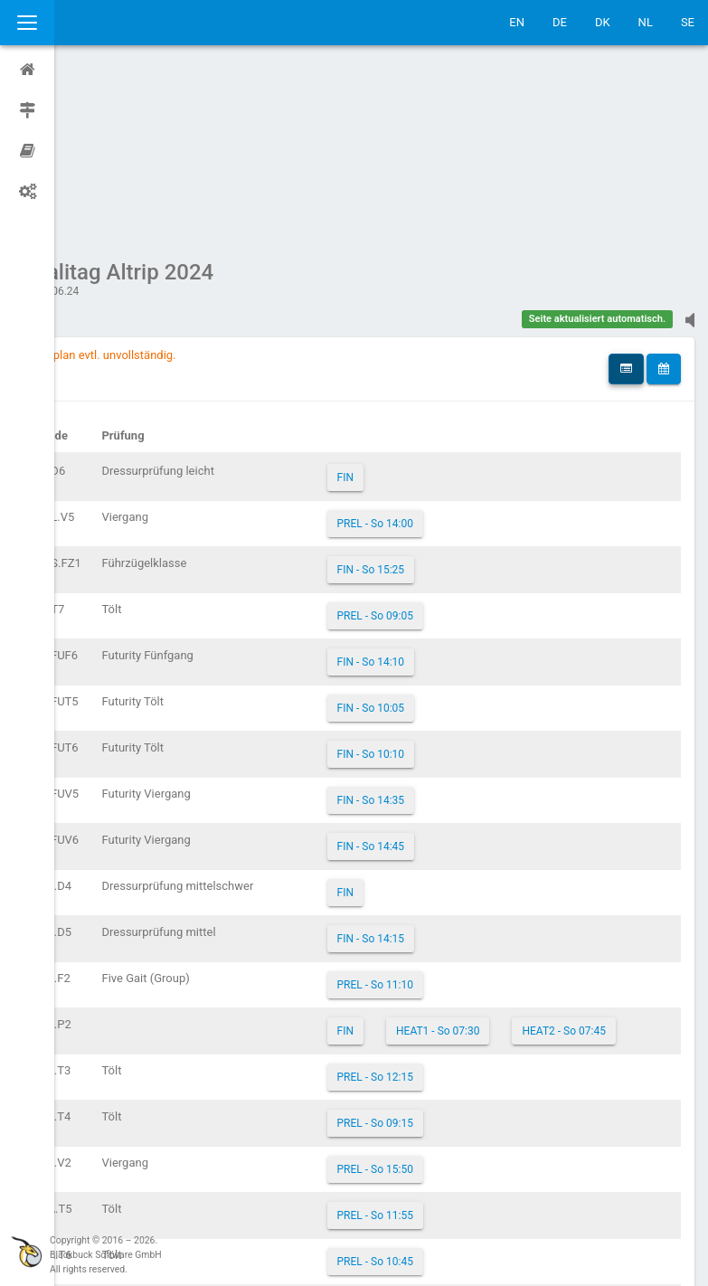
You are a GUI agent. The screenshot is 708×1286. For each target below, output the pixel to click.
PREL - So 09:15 (405, 951)
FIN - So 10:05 (401, 536)
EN (516, 22)
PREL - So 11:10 (405, 813)
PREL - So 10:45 (405, 1089)
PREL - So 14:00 (405, 351)
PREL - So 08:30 (405, 1136)
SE (687, 22)
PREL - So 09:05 (405, 444)
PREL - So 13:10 (405, 1182)
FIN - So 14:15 (401, 767)
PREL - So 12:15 (405, 905)
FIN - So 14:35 (401, 628)
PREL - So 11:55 (405, 1043)
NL (645, 22)
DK (602, 22)
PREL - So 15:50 (405, 997)
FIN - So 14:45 (401, 674)
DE (559, 22)
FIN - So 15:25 (401, 398)
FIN (375, 305)
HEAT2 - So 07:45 (594, 859)
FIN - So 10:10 (401, 582)
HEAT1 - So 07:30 (467, 859)
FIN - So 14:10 (401, 490)
